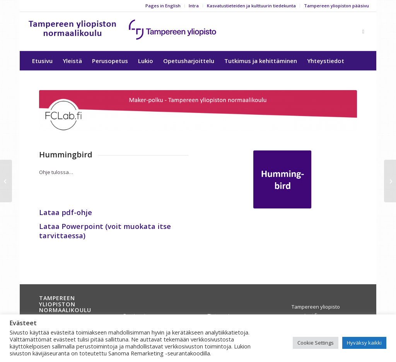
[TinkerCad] (6, 181)
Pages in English (163, 6)
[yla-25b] (122, 31)
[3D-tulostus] (390, 181)
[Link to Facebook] (363, 31)
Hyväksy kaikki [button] (364, 342)
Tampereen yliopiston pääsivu (336, 6)
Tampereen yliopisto (316, 306)
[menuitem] (163, 6)
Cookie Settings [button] (315, 342)
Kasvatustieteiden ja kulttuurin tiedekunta (251, 6)
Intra (194, 6)
